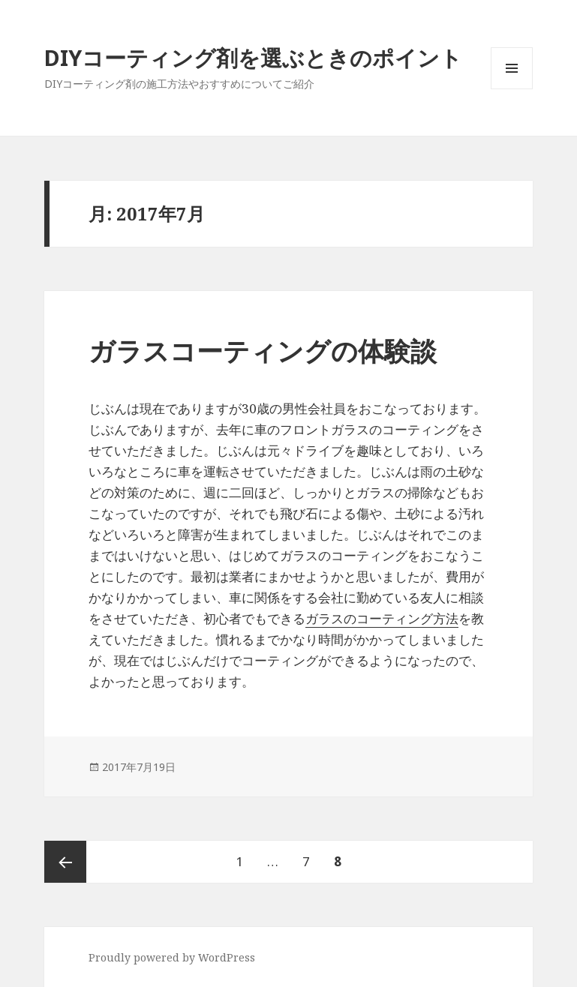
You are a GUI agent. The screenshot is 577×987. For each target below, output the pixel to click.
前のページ (65, 862)
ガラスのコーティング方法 (381, 618)
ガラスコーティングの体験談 (263, 350)
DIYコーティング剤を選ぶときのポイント (253, 57)
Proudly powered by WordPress (172, 957)
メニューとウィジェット (511, 88)
